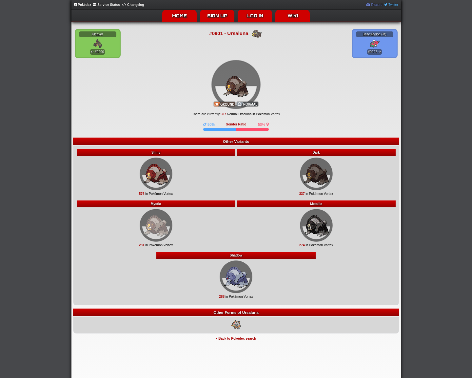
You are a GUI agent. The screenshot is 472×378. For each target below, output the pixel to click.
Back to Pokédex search (236, 338)
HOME (179, 15)
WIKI (292, 15)
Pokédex (82, 5)
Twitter (391, 5)
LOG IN (254, 15)
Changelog (133, 5)
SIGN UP (217, 15)
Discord (374, 5)
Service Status (106, 5)
